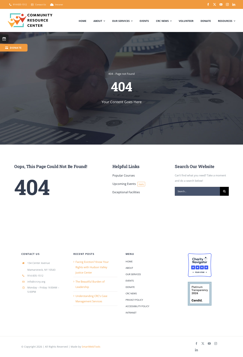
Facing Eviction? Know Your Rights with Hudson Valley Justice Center (92, 267)
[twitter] (214, 4)
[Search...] (197, 191)
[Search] (224, 191)
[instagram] (227, 4)
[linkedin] (233, 4)
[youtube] (221, 4)
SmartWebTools (91, 346)
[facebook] (208, 4)
